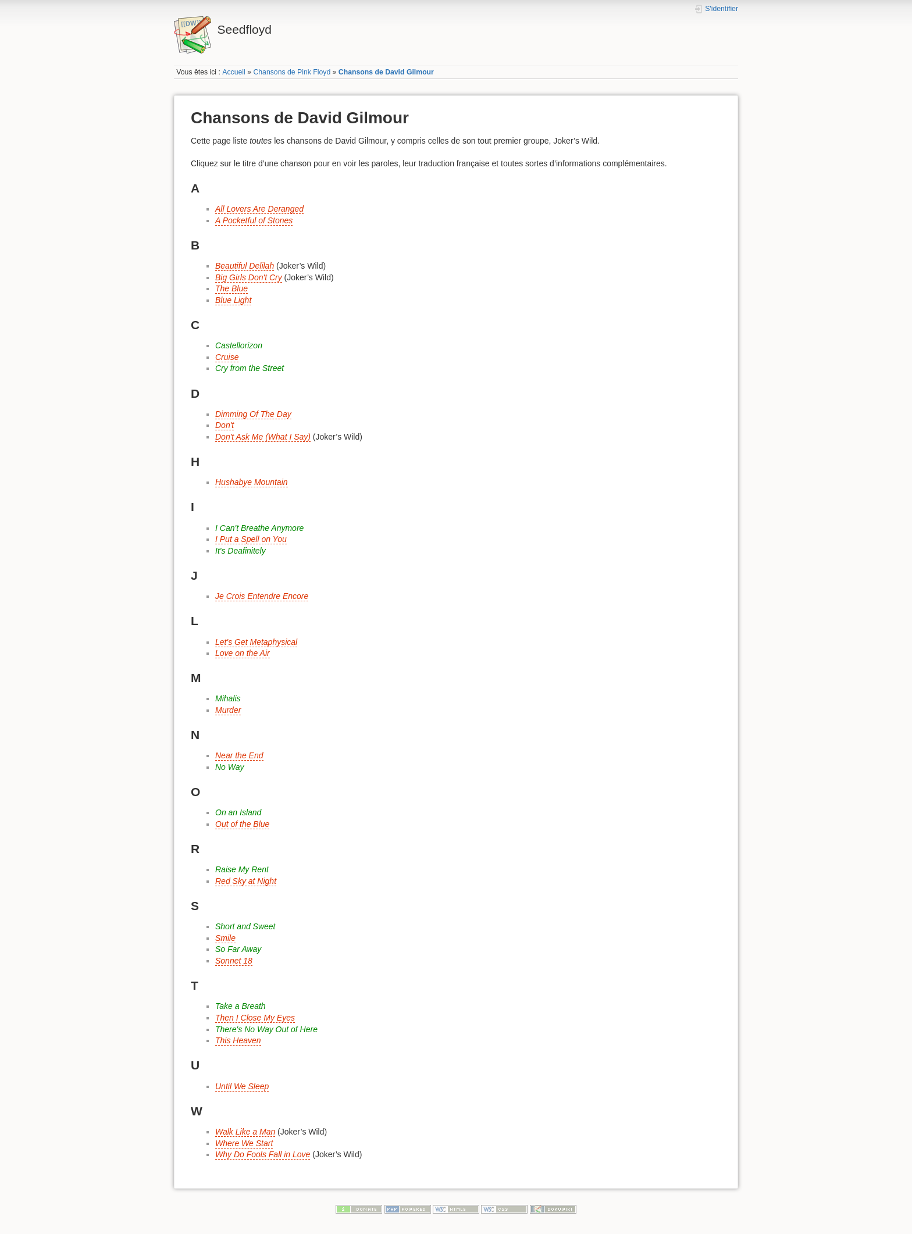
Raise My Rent (242, 869)
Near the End (239, 755)
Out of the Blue (242, 824)
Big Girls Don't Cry (248, 277)
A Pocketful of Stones (254, 220)
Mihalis (228, 698)
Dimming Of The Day (253, 414)
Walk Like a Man (245, 1131)
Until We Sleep (242, 1086)
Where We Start (244, 1143)
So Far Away (238, 949)
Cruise (226, 357)
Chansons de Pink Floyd (291, 72)
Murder (228, 710)
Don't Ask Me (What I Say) (263, 436)
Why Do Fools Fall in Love (262, 1154)
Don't (224, 425)
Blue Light (233, 300)
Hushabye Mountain (251, 482)
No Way (229, 767)
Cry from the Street (249, 368)
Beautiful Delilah (244, 265)
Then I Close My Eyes (255, 1017)
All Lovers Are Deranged (259, 208)
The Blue (231, 288)
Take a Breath (240, 1006)
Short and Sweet (245, 926)
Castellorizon (238, 345)
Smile (225, 938)
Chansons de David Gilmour (386, 72)
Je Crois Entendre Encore (261, 596)
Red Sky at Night (245, 881)
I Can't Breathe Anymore (259, 528)
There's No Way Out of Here (266, 1029)
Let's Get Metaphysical (256, 642)
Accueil (233, 72)
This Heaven (238, 1040)
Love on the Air (242, 653)
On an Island (238, 812)
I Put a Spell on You (251, 539)
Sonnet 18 (233, 960)
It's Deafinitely (240, 550)
